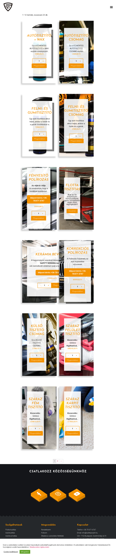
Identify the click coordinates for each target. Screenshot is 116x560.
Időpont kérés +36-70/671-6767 (38, 204)
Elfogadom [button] (25, 552)
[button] (111, 7)
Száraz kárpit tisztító (72, 408)
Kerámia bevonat (51, 259)
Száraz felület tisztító (72, 335)
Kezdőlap (25, 15)
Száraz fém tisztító (35, 408)
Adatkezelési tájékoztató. (39, 547)
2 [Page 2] (57, 466)
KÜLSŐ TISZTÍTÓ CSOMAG (36, 335)
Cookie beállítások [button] (11, 552)
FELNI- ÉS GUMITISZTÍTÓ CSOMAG (76, 115)
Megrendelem (39, 71)
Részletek (72, 216)
